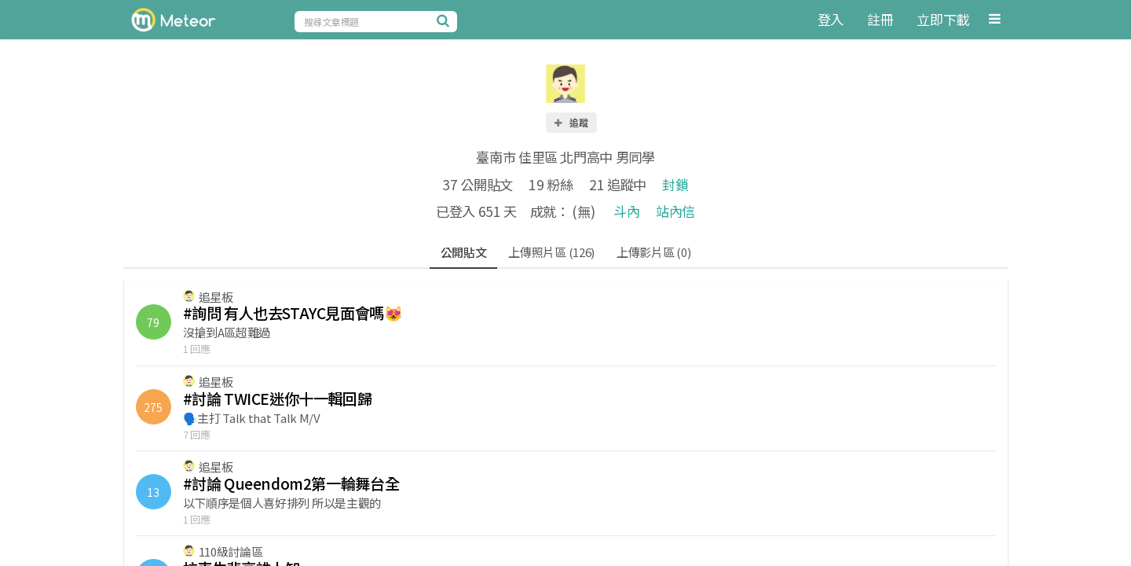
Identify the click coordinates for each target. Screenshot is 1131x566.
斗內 (626, 211)
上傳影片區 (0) (653, 252)
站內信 (675, 211)
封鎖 (675, 184)
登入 (831, 19)
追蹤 (570, 122)
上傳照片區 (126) (551, 252)
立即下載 (943, 19)
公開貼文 (464, 252)
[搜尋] (445, 20)
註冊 (880, 19)
